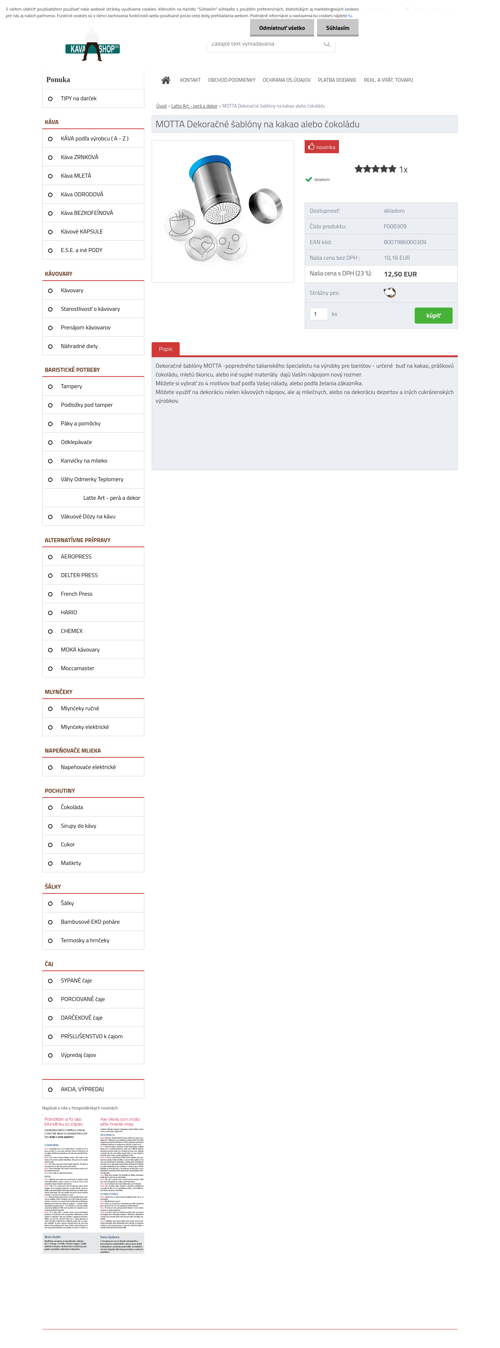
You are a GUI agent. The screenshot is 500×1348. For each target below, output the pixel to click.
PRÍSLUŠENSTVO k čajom (92, 1036)
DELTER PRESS (79, 575)
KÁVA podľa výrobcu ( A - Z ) (95, 138)
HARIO (69, 612)
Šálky (67, 903)
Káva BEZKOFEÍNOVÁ (87, 212)
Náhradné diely (79, 345)
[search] (326, 44)
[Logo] (92, 43)
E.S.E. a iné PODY (81, 250)
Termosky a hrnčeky (85, 940)
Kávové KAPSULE (82, 231)
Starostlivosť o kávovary (90, 308)
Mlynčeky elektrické (85, 726)
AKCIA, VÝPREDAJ (82, 1089)
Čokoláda (72, 807)
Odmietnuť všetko (282, 27)
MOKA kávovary (80, 649)
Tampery (71, 386)
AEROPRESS (76, 556)
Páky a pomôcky (81, 423)
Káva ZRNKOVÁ (79, 156)
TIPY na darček (79, 98)
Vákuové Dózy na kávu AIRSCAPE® (88, 519)
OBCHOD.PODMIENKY (232, 80)
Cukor (68, 844)
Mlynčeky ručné (80, 708)
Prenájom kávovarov (86, 327)
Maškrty (71, 862)
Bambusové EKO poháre (90, 921)
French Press (77, 593)
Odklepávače (76, 441)
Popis (165, 348)
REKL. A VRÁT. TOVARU (388, 80)
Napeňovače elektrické (88, 766)
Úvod (161, 105)
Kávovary (72, 290)
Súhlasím (337, 27)
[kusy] (319, 314)
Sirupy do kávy (78, 825)
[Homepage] (168, 79)
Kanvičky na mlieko (84, 460)
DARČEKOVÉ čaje (82, 1017)
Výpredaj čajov (78, 1054)
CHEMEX (72, 630)
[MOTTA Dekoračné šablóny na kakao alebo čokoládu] (223, 143)
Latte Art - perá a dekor (111, 497)
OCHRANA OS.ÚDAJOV (286, 80)
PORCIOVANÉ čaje (83, 998)
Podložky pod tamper (87, 404)
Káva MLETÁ (76, 175)
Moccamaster (77, 668)
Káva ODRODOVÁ (82, 194)
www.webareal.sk (119, 1334)
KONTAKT (190, 80)
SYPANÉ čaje (76, 980)
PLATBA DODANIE (337, 80)
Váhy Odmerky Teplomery (92, 479)
